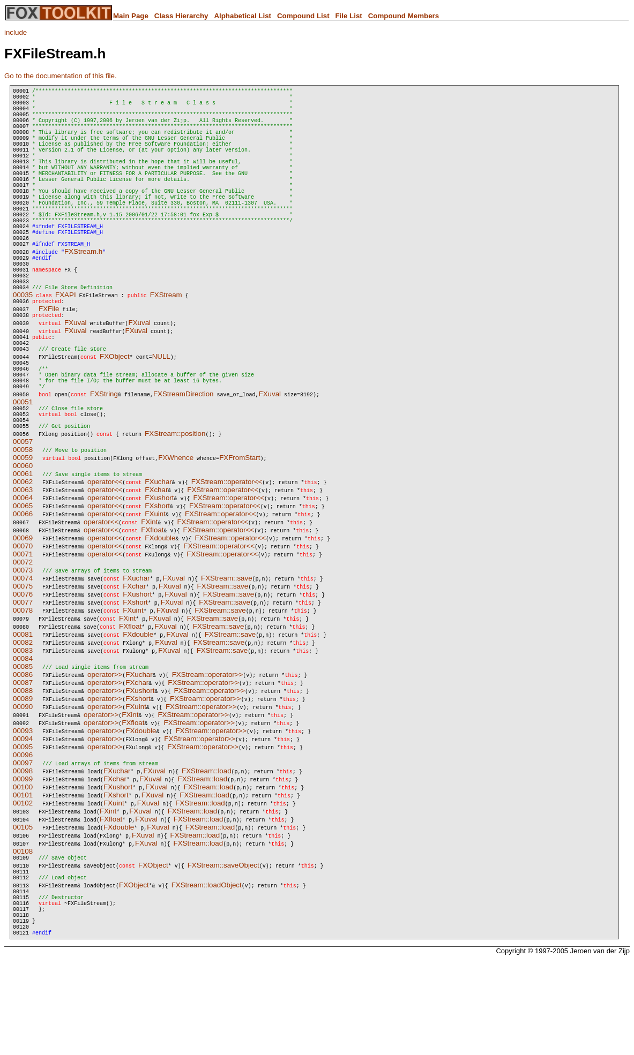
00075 (23, 662)
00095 (23, 822)
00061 (23, 549)
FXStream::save (226, 654)
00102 (23, 879)
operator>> (104, 750)
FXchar (156, 565)
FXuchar (158, 557)
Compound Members (403, 16)
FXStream (166, 348)
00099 (23, 854)
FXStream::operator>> (207, 750)
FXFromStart (239, 533)
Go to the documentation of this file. (60, 76)
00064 (23, 573)
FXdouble (160, 613)
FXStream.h (83, 295)
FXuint (155, 589)
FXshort (157, 581)
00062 (23, 557)
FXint (149, 597)
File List (348, 16)
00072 (23, 638)
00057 (23, 517)
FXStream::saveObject (223, 942)
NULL (161, 417)
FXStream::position (175, 509)
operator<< (104, 557)
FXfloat (152, 605)
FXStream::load (207, 846)
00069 (23, 613)
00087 (23, 758)
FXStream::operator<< (227, 557)
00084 (23, 734)
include (15, 32)
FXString (104, 463)
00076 (23, 670)
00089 (23, 774)
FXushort (159, 573)
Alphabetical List (242, 16)
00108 (23, 927)
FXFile (49, 363)
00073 (23, 646)
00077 (23, 678)
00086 (23, 750)
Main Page (130, 16)
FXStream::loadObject (206, 965)
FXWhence (175, 533)
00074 (23, 654)
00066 (23, 589)
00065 (23, 581)
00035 (23, 348)
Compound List (303, 16)
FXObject (115, 417)
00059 (23, 533)
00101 (23, 870)
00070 (23, 621)
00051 (23, 471)
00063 (23, 565)
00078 (23, 686)
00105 (23, 903)
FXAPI (65, 348)
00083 (23, 726)
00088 (23, 766)
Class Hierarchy (181, 16)
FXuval (75, 379)
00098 (23, 846)
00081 (23, 710)
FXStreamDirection (183, 463)
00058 (23, 525)
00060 (23, 541)
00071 (23, 630)
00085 (23, 742)
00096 (23, 830)
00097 (23, 838)
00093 (23, 806)
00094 (23, 814)
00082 (23, 718)
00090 (23, 782)
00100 (23, 862)
